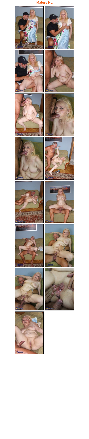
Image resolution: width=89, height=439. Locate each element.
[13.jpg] (29, 289)
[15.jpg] (29, 332)
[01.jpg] (29, 27)
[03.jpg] (29, 71)
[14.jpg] (59, 289)
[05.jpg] (29, 114)
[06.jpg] (59, 114)
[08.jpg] (59, 158)
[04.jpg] (59, 71)
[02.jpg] (59, 27)
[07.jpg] (29, 158)
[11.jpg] (29, 245)
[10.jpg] (59, 202)
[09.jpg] (29, 202)
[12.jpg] (59, 245)
